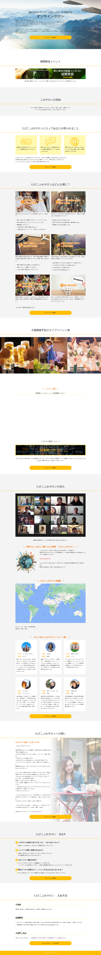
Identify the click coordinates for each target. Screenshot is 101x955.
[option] (50, 24)
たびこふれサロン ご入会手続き (50, 943)
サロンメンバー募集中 (50, 167)
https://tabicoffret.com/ (20, 32)
